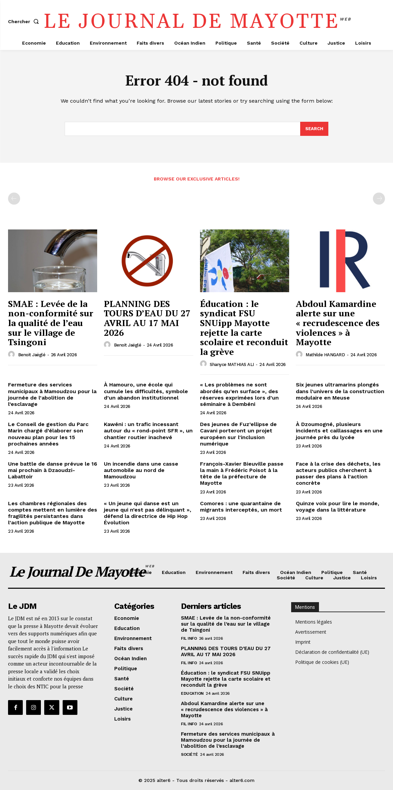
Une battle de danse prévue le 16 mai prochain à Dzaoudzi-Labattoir (52, 470)
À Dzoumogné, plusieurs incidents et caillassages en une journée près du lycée (339, 430)
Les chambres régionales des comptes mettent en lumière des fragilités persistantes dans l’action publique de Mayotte (52, 513)
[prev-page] (14, 199)
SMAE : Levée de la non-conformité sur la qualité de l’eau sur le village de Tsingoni (50, 323)
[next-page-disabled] (379, 199)
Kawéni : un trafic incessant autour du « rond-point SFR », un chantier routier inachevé (148, 430)
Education (192, 693)
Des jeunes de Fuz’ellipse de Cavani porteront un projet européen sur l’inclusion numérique (238, 434)
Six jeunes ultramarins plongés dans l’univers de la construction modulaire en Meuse (340, 391)
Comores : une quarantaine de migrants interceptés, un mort (241, 506)
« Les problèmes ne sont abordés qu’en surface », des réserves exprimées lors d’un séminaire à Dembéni (239, 394)
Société (189, 754)
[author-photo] (12, 354)
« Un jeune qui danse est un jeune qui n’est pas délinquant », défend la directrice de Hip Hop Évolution (147, 513)
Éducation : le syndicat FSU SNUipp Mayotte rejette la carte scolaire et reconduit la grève (244, 327)
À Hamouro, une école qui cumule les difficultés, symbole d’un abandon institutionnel (146, 391)
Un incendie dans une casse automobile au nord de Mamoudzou (141, 470)
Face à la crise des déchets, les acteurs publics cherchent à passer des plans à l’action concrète (338, 473)
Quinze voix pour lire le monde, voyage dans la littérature (337, 506)
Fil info (189, 638)
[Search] (314, 129)
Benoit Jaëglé (32, 354)
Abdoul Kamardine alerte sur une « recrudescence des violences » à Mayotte (338, 323)
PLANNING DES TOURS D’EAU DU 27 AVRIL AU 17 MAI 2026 (147, 318)
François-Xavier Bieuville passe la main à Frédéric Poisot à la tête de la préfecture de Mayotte (241, 473)
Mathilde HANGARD (325, 354)
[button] (25, 21)
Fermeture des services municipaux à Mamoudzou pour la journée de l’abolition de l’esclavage (52, 394)
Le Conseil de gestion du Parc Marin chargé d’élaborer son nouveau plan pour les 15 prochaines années (48, 434)
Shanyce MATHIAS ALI (232, 364)
